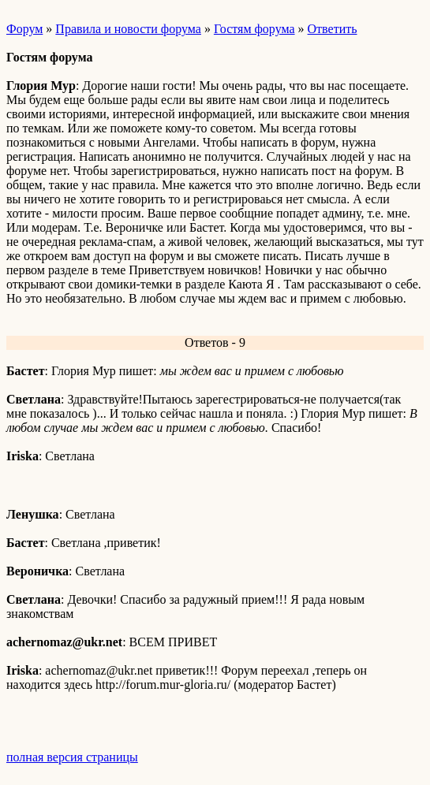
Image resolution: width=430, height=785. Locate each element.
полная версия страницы (72, 757)
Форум (24, 28)
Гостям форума (254, 28)
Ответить (332, 28)
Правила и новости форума (128, 28)
